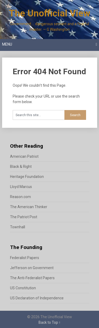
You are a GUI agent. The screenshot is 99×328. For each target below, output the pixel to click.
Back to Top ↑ (50, 322)
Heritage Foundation (27, 176)
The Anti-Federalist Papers (32, 278)
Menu (7, 44)
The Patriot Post (23, 217)
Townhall (17, 227)
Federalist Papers (24, 258)
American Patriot (24, 156)
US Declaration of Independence (37, 298)
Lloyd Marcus (21, 187)
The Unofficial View (49, 13)
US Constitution (23, 288)
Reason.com (20, 197)
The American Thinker (28, 207)
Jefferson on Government (32, 268)
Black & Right (21, 166)
